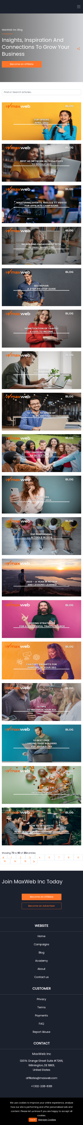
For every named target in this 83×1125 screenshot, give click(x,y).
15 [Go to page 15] (25, 861)
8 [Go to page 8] (69, 857)
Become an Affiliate (21, 64)
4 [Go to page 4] (40, 857)
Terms (41, 1007)
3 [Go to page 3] (30, 857)
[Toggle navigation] (78, 6)
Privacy (41, 999)
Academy (41, 961)
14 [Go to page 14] (15, 861)
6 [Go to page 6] (50, 857)
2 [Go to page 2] (21, 857)
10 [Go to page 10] (5, 861)
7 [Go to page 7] (59, 857)
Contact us (41, 977)
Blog (41, 952)
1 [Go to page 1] (11, 857)
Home (41, 936)
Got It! (32, 1119)
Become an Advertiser (41, 906)
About (41, 969)
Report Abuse (41, 1032)
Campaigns (41, 944)
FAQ (41, 1024)
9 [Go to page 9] (78, 857)
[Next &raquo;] (34, 861)
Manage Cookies (47, 1119)
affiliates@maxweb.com (41, 1078)
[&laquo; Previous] (3, 857)
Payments (41, 1015)
